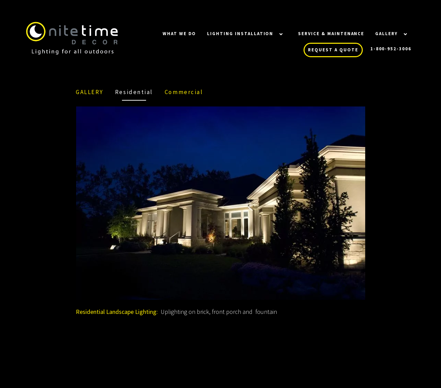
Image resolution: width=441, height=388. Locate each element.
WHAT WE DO (179, 34)
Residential (134, 92)
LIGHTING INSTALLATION (240, 34)
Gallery (386, 34)
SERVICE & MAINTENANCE (331, 34)
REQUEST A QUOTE (333, 50)
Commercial (184, 92)
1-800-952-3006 (390, 49)
